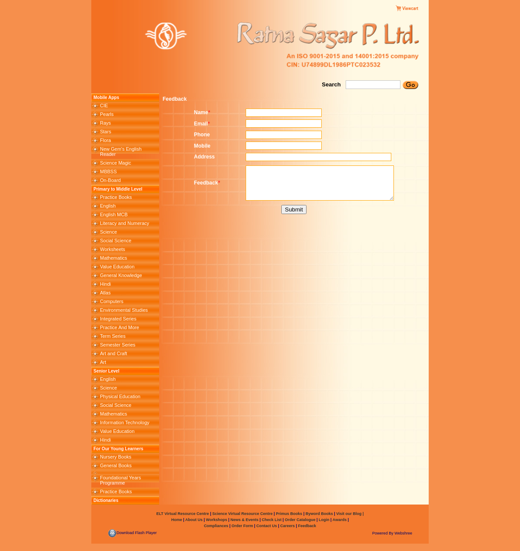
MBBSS (108, 171)
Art (103, 362)
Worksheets (112, 249)
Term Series (113, 336)
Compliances (216, 526)
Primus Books (289, 513)
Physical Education (120, 396)
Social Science (115, 240)
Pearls (106, 114)
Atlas (105, 292)
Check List (272, 520)
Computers (111, 301)
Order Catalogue (300, 520)
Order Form (242, 526)
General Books (116, 465)
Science (108, 231)
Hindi (105, 284)
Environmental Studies (124, 310)
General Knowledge (121, 275)
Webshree (403, 533)
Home (176, 520)
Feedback (307, 526)
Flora (105, 140)
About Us (193, 520)
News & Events (243, 520)
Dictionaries (105, 500)
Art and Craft (113, 353)
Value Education (117, 266)
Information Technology (125, 422)
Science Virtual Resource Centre (242, 513)
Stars (105, 131)
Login (324, 520)
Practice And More (119, 327)
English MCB (114, 214)
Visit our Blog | (349, 513)
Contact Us (267, 526)
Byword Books (318, 513)
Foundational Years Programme (120, 480)
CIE (104, 105)
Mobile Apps (106, 97)
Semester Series (117, 344)
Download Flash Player (132, 533)
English (108, 205)
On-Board (110, 180)
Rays (105, 122)
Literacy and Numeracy (124, 223)
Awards (339, 520)
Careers (287, 526)
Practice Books (116, 197)
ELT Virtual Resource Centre (182, 513)
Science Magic (115, 162)
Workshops (216, 520)
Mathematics (113, 258)
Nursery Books (115, 456)
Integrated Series (118, 318)
